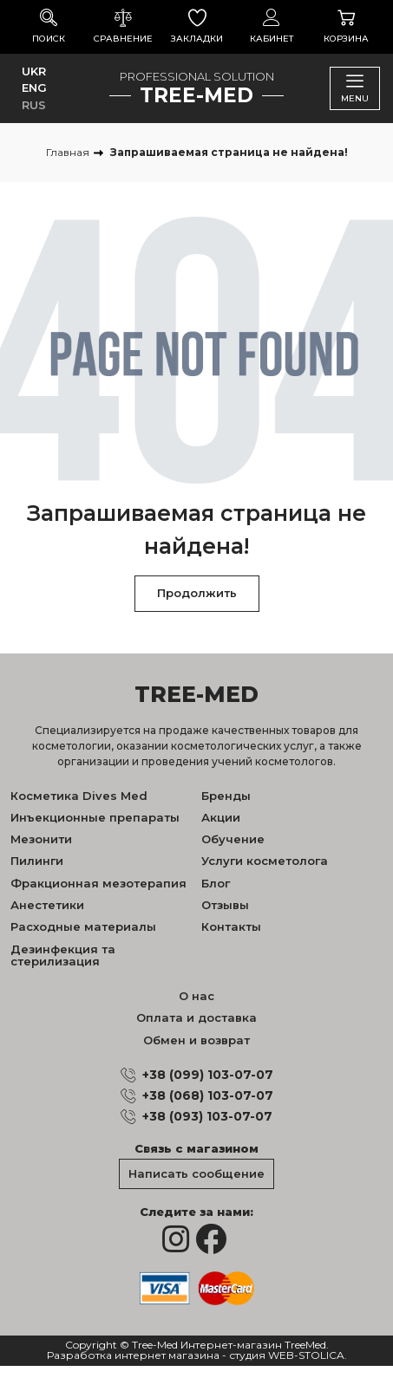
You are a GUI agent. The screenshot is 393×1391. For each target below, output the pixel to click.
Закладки (198, 26)
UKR (34, 71)
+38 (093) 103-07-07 (207, 1116)
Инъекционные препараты (95, 817)
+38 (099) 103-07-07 (207, 1074)
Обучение (233, 839)
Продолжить (197, 593)
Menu (355, 88)
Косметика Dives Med (78, 796)
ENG (34, 87)
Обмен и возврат (196, 1040)
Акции (220, 817)
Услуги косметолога (264, 861)
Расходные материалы (83, 926)
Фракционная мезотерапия (98, 883)
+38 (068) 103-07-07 (207, 1095)
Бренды (226, 796)
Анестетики (47, 905)
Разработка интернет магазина (133, 1356)
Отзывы (225, 905)
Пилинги (36, 861)
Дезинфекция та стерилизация (62, 955)
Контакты (231, 926)
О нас (196, 996)
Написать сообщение (196, 1173)
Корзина (346, 26)
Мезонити (41, 839)
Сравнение (123, 26)
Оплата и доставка (196, 1017)
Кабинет (271, 26)
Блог (215, 883)
